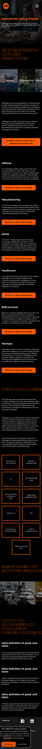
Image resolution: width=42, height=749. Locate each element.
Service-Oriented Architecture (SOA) (11, 496)
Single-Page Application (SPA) (31, 496)
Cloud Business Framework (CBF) (11, 530)
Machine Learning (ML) (21, 547)
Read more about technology (18, 188)
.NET (31, 513)
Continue (8, 744)
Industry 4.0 (11, 513)
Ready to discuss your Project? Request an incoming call (21, 142)
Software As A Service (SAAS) (11, 462)
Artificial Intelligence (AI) (31, 530)
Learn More (22, 744)
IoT (11, 479)
